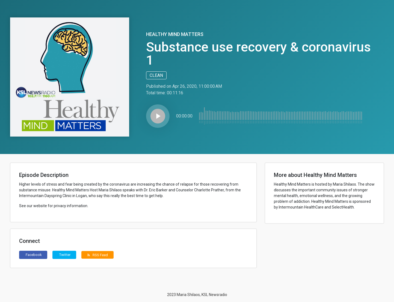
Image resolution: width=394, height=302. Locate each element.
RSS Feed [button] (97, 255)
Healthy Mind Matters (174, 34)
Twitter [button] (65, 254)
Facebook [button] (34, 254)
